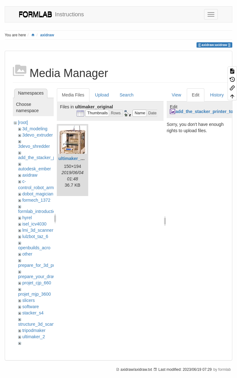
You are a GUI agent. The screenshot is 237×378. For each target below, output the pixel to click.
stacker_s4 (33, 312)
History (217, 94)
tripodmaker (34, 330)
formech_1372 (36, 200)
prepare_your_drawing (40, 276)
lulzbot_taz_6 (35, 236)
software (30, 306)
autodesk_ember (34, 168)
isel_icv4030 (34, 223)
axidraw (47, 35)
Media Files (73, 94)
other (27, 253)
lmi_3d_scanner (37, 230)
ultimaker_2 (33, 336)
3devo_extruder (37, 134)
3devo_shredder (34, 146)
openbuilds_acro (34, 247)
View (176, 94)
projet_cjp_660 (36, 282)
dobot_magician (37, 193)
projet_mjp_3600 (34, 294)
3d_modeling (34, 128)
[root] (23, 122)
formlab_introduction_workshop (48, 211)
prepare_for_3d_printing (41, 265)
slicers (28, 300)
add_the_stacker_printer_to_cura (50, 157)
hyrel (27, 217)
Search (126, 94)
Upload (102, 94)
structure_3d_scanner (39, 324)
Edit (195, 94)
